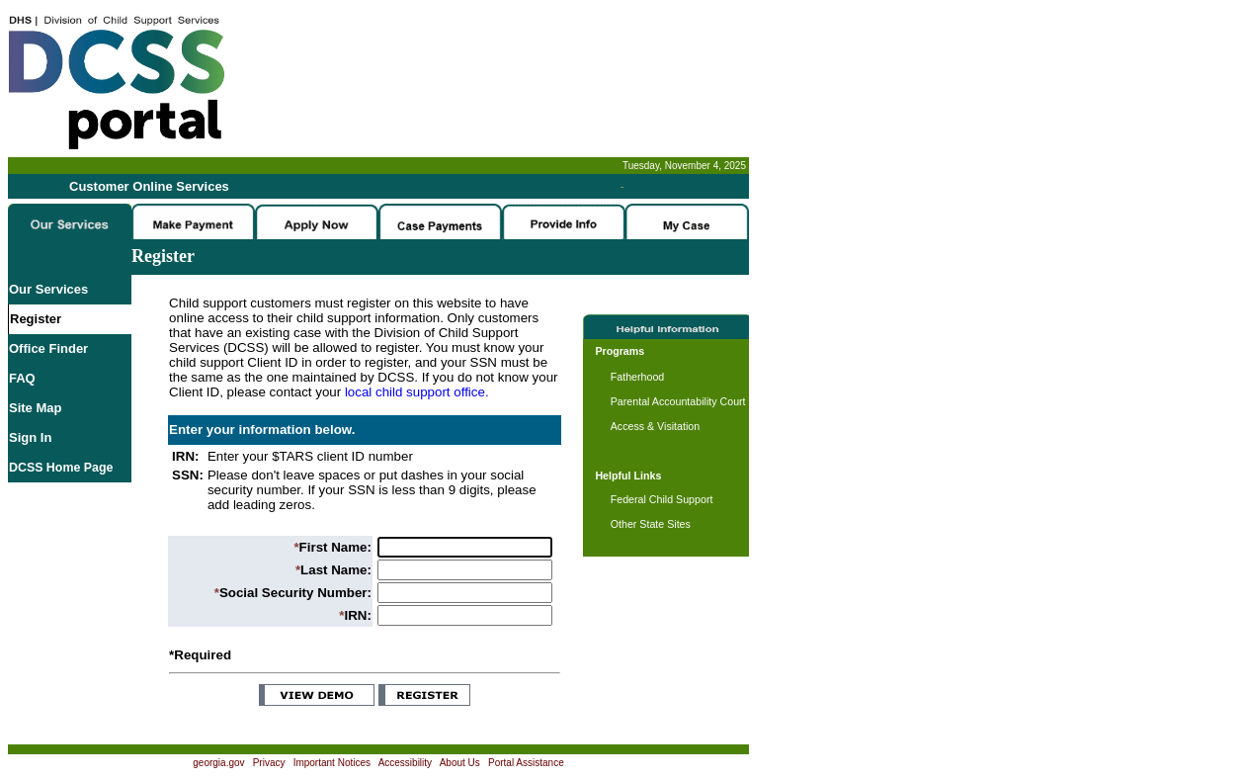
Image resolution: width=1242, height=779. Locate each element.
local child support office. (417, 392)
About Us (460, 762)
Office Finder (48, 348)
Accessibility (405, 762)
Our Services (48, 289)
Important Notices (332, 762)
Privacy (269, 762)
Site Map (35, 407)
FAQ (22, 378)
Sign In (30, 437)
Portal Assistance (526, 762)
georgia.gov (218, 762)
